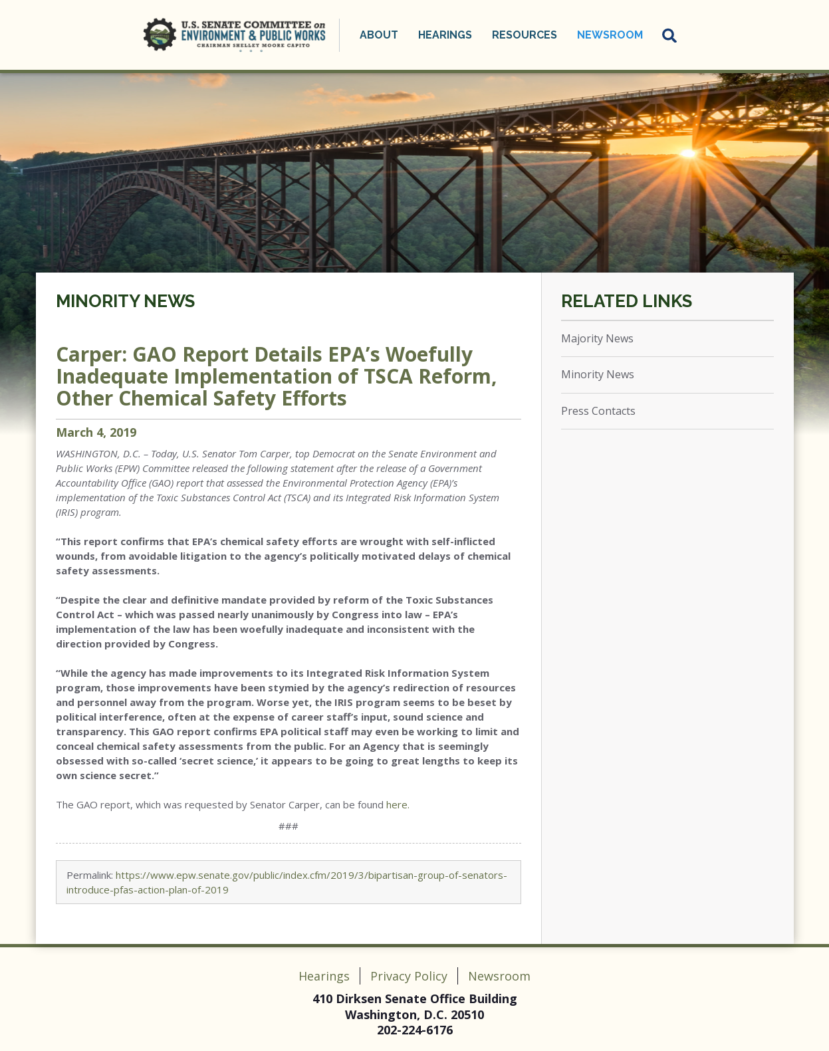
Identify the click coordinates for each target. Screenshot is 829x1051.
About (379, 35)
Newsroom (610, 35)
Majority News (597, 338)
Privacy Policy (408, 976)
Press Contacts (598, 411)
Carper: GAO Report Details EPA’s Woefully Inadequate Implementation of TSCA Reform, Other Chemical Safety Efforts (276, 375)
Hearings (445, 35)
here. (398, 804)
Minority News (125, 301)
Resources (524, 35)
